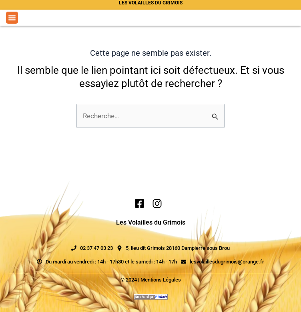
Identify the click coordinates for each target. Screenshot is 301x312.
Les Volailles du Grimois (150, 222)
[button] (12, 18)
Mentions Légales (160, 280)
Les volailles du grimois (151, 3)
